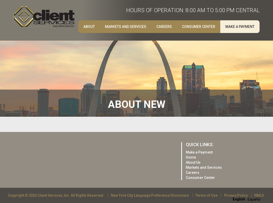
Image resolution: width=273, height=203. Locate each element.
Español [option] (254, 199)
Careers (164, 27)
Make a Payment (239, 27)
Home (191, 157)
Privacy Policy (236, 195)
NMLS (259, 195)
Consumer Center (198, 27)
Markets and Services (125, 27)
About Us (193, 162)
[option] (254, 199)
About (89, 27)
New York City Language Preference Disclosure (150, 195)
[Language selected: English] (248, 199)
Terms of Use (206, 195)
